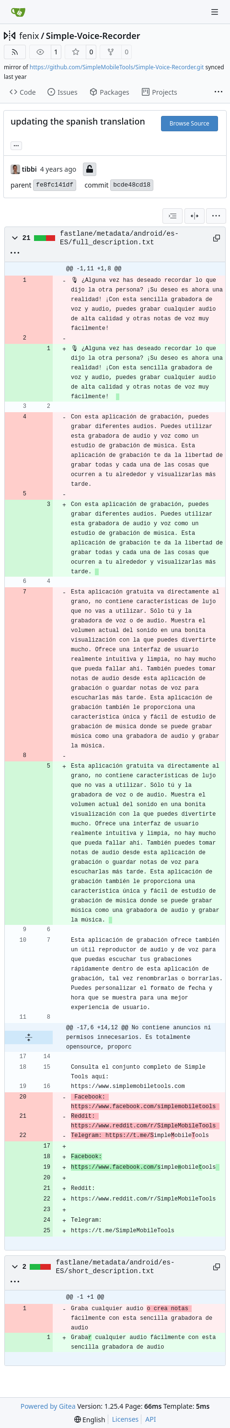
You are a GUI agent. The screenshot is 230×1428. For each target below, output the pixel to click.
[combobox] (172, 216)
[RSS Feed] (15, 52)
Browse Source (189, 123)
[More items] (218, 92)
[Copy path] (215, 238)
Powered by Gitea (48, 1406)
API (150, 1419)
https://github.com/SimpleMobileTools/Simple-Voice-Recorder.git (117, 67)
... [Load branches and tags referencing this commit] (16, 144)
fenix (29, 35)
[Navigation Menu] (215, 12)
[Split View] (194, 216)
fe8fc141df (54, 185)
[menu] (216, 216)
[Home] (18, 12)
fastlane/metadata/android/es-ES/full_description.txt (119, 238)
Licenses (125, 1419)
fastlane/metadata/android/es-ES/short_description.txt (115, 1267)
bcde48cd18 (131, 185)
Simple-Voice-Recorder (93, 35)
